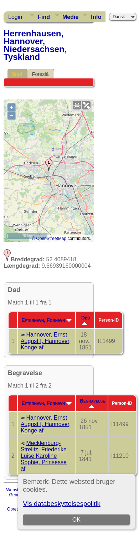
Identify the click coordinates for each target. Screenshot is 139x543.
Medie (70, 17)
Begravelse (92, 403)
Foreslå (40, 74)
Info (96, 17)
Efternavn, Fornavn (46, 320)
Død (85, 320)
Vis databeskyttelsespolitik (61, 503)
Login (15, 17)
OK (76, 520)
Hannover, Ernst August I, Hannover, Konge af (46, 341)
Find (44, 17)
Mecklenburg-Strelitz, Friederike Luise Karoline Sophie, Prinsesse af (44, 456)
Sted (17, 74)
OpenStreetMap (51, 238)
